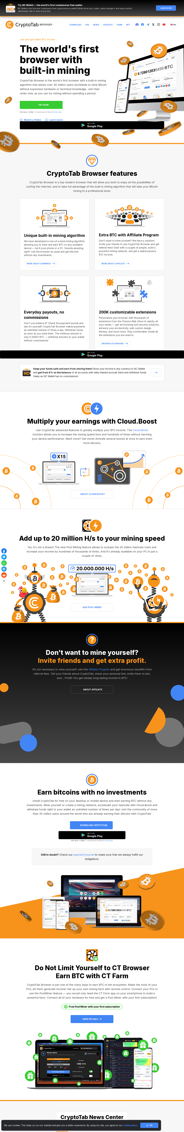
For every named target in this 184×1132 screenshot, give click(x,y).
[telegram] (148, 24)
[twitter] (153, 24)
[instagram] (158, 24)
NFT (128, 25)
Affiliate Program (99, 669)
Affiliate (108, 25)
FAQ (87, 25)
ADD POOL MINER (92, 607)
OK (149, 1125)
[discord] (137, 24)
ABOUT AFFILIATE (92, 689)
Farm (119, 25)
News (96, 25)
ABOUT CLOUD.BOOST (92, 494)
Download (75, 25)
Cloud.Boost (140, 430)
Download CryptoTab (93, 825)
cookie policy (130, 1125)
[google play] (92, 835)
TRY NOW (43, 105)
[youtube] (164, 25)
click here (58, 112)
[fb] (142, 24)
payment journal (83, 854)
